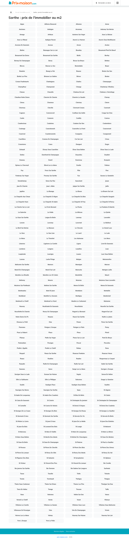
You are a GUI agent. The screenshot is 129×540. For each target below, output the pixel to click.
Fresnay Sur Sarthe (50, 176)
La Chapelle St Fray (78, 202)
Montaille (107, 291)
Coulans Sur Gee (78, 123)
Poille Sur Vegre (50, 338)
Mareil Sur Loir (50, 270)
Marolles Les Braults (22, 275)
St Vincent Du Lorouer (78, 463)
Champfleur (22, 87)
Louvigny (50, 254)
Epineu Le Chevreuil (22, 165)
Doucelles (78, 155)
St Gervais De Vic (79, 416)
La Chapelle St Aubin (50, 202)
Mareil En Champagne (22, 270)
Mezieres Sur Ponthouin (22, 285)
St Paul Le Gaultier (107, 442)
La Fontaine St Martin (107, 207)
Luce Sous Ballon (107, 254)
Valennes (50, 494)
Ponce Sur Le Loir (79, 338)
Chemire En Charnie (50, 97)
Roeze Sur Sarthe (50, 353)
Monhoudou (22, 291)
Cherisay (79, 102)
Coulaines (50, 123)
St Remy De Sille (50, 453)
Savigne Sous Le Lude (22, 374)
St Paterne (78, 442)
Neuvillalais (79, 306)
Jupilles (22, 191)
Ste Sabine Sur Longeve (79, 468)
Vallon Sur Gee (79, 494)
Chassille (50, 92)
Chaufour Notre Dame (22, 97)
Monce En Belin (79, 285)
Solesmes (78, 379)
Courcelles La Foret (78, 129)
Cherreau (22, 108)
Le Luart (79, 233)
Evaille (78, 165)
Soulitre (107, 385)
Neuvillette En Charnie (22, 312)
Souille (22, 385)
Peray (107, 327)
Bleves (22, 66)
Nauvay (22, 306)
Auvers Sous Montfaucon (107, 40)
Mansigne (78, 264)
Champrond (50, 87)
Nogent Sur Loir (107, 312)
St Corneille (22, 406)
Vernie (50, 500)
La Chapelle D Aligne (50, 197)
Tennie (22, 479)
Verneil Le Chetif (22, 500)
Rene (107, 348)
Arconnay (79, 29)
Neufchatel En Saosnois (50, 306)
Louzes (78, 254)
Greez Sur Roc (50, 181)
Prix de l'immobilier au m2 (22, 12)
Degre (107, 144)
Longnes (50, 249)
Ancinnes (22, 29)
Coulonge (22, 129)
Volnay (50, 515)
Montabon (78, 291)
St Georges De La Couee (22, 411)
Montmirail (107, 296)
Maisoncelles (107, 259)
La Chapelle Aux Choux (22, 197)
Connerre (50, 118)
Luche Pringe (50, 259)
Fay (22, 170)
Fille (78, 170)
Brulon (107, 76)
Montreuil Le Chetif (22, 301)
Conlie (22, 118)
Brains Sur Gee (107, 71)
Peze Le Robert (22, 332)
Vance (107, 494)
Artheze (50, 34)
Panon (79, 322)
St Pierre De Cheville (50, 447)
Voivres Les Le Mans (22, 515)
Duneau (22, 160)
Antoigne (50, 29)
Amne (107, 24)
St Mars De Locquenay (78, 432)
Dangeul (79, 144)
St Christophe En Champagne (107, 400)
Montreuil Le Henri (50, 301)
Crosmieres (22, 144)
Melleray (22, 280)
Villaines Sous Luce (78, 505)
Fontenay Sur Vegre (22, 176)
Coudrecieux (22, 123)
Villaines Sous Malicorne (107, 505)
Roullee (78, 359)
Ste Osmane (50, 468)
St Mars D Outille (50, 432)
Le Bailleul (107, 223)
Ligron (79, 244)
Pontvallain (22, 343)
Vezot (79, 500)
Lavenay (50, 223)
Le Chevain (79, 228)
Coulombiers (107, 123)
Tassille (50, 474)
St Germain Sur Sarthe (50, 416)
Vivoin (107, 510)
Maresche (78, 270)
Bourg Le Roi (50, 71)
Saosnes (22, 369)
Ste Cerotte (107, 463)
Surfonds (107, 468)
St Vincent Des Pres (50, 463)
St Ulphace (107, 458)
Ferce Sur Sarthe (50, 170)
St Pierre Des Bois (79, 447)
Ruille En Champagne (50, 364)
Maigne (78, 259)
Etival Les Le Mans (50, 165)
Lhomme (22, 244)
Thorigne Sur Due (107, 484)
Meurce (50, 280)
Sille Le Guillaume (22, 379)
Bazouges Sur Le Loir (50, 50)
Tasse (22, 474)
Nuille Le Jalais (107, 317)
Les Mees (107, 238)
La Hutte (50, 212)
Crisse (107, 139)
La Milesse (78, 212)
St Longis (79, 427)
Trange (50, 489)
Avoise (107, 45)
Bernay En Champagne (22, 61)
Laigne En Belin (50, 217)
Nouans (50, 317)
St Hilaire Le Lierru (22, 421)
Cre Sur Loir (79, 139)
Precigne (50, 343)
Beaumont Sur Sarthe (50, 55)
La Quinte (107, 212)
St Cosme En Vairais (50, 406)
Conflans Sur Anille (78, 113)
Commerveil (50, 113)
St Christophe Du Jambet (78, 400)
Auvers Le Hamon (79, 40)
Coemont (107, 108)
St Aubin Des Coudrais (50, 395)
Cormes (107, 118)
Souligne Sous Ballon (79, 385)
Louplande (22, 254)
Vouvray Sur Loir (107, 515)
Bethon (107, 61)
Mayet (107, 275)
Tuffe (107, 489)
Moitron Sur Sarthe (50, 285)
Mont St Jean (50, 291)
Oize (50, 322)
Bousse (78, 71)
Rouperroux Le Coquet (107, 359)
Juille (107, 186)
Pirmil (107, 332)
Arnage (22, 34)
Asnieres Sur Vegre (78, 34)
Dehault (22, 149)
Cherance (50, 102)
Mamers (50, 264)
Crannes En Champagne (50, 139)
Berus (50, 61)
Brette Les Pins (22, 76)
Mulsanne (107, 301)
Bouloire (22, 71)
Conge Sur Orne (107, 113)
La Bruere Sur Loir (107, 191)
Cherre (107, 102)
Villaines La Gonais (50, 505)
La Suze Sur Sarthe (22, 217)
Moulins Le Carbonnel (78, 301)
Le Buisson (50, 228)
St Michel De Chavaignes (78, 437)
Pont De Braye (107, 338)
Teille (79, 474)
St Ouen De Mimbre (107, 437)
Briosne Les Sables (50, 76)
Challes (78, 82)
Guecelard (78, 181)
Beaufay (79, 50)
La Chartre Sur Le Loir (22, 207)
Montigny (79, 296)
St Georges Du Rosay (79, 411)
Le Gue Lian (50, 233)
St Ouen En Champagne (50, 442)
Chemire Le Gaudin (78, 97)
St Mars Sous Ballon (22, 437)
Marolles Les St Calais (50, 275)
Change (78, 87)
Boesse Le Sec (50, 66)
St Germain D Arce (22, 416)
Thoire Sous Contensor (22, 484)
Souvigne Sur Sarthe (50, 390)
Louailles (79, 249)
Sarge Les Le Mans (78, 369)
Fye (79, 176)
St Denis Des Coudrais (107, 406)
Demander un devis (104, 3)
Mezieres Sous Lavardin (107, 280)
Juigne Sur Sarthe (79, 186)
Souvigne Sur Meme (22, 390)
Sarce (50, 369)
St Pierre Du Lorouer (22, 453)
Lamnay (79, 217)
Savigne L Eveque (107, 369)
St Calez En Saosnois (22, 400)
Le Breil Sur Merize (22, 228)
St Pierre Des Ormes (107, 447)
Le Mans (22, 238)
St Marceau (22, 432)
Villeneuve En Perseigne (22, 510)
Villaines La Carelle (22, 505)
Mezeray (79, 280)
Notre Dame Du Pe (22, 317)
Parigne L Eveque (50, 327)
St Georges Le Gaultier (107, 411)
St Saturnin (50, 458)
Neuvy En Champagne (50, 312)
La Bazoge (50, 191)
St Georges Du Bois (50, 411)
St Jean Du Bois (22, 427)
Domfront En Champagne (50, 155)
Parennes (22, 327)
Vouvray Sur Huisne (78, 515)
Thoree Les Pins (78, 484)
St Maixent (107, 427)
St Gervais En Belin (107, 416)
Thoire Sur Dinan (50, 484)
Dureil (50, 160)
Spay (79, 390)
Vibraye (107, 500)
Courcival (22, 134)
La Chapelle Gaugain (107, 197)
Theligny (79, 479)
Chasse (22, 92)
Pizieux (22, 338)
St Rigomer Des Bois (22, 458)
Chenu (22, 102)
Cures (50, 144)
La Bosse (79, 191)
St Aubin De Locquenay (22, 395)
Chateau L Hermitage (107, 92)
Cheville (50, 108)
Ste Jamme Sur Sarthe (22, 468)
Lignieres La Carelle (50, 244)
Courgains (78, 134)
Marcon (107, 264)
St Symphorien (79, 458)
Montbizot (22, 296)
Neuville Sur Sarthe (107, 306)
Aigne (22, 24)
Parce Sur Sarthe (107, 322)
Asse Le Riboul (22, 40)
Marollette (78, 275)
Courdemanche (50, 134)
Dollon (22, 155)
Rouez (22, 359)
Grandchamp (22, 181)
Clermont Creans (78, 108)
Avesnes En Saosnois (22, 45)
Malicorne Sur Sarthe (22, 264)
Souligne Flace (50, 385)
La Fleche (78, 207)
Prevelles (107, 343)
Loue (107, 249)
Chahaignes (50, 82)
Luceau (22, 259)
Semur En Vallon (107, 374)
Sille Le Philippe (50, 379)
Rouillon (50, 359)
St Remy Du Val (107, 453)
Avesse (50, 45)
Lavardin (107, 217)
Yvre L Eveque (22, 521)
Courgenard (107, 134)
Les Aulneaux (78, 238)
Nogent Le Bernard (78, 312)
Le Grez (22, 233)
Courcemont (107, 129)
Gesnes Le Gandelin (107, 176)
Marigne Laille (107, 270)
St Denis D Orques (79, 406)
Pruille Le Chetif (50, 348)
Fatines (107, 165)
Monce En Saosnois (107, 285)
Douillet (107, 155)
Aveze (79, 45)
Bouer (107, 66)
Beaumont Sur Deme (22, 55)
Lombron (22, 249)
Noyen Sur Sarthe (79, 317)
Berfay (107, 55)
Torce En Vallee (22, 489)
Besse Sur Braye (78, 61)
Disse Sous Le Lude (107, 149)
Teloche (107, 474)
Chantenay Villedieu (107, 87)
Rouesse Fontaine (79, 353)
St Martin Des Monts (50, 437)
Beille (79, 55)
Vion (50, 510)
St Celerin (50, 400)
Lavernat (79, 223)
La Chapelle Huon (22, 202)
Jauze (107, 181)
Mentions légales (59, 531)
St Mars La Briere (107, 432)
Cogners (22, 113)
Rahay (78, 348)
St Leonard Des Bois (50, 427)
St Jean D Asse (50, 421)
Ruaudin (22, 364)
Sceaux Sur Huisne (50, 374)
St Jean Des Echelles (107, 421)
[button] (117, 3)
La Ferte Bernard (50, 207)
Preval (79, 343)
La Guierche (22, 212)
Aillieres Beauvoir (50, 24)
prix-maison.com (62, 537)
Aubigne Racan (50, 40)
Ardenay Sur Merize (107, 29)
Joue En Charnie (22, 186)
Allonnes (79, 24)
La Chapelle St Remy (107, 202)
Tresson (78, 489)
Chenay (107, 97)
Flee (107, 170)
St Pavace (22, 447)
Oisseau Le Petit (22, 322)
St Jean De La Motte (78, 421)
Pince (79, 332)
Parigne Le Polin (78, 327)
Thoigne (107, 479)
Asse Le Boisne (107, 34)
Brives (79, 76)
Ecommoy (78, 160)
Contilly (78, 118)
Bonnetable (79, 66)
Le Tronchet (50, 238)
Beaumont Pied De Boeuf (107, 50)
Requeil (22, 353)
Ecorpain (107, 160)
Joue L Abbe (50, 186)
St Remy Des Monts (78, 453)
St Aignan (107, 390)
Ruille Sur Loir (78, 364)
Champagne (107, 82)
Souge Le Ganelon (107, 379)
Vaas (22, 494)
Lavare (22, 223)
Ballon (22, 50)
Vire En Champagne (78, 510)
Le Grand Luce (107, 228)
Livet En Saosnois (107, 244)
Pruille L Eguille (22, 348)
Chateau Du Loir (78, 92)
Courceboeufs (50, 129)
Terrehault (50, 479)
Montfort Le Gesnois (50, 296)
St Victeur (22, 463)
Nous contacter (70, 531)
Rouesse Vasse (107, 353)
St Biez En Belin (78, 395)
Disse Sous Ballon (79, 149)
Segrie (79, 374)
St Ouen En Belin (22, 442)
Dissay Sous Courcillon (50, 149)
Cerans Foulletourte (22, 82)
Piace (50, 332)
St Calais (107, 395)
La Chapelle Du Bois (79, 197)
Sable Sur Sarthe (107, 364)
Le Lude (107, 233)
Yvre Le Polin (50, 521)
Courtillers (22, 139)
